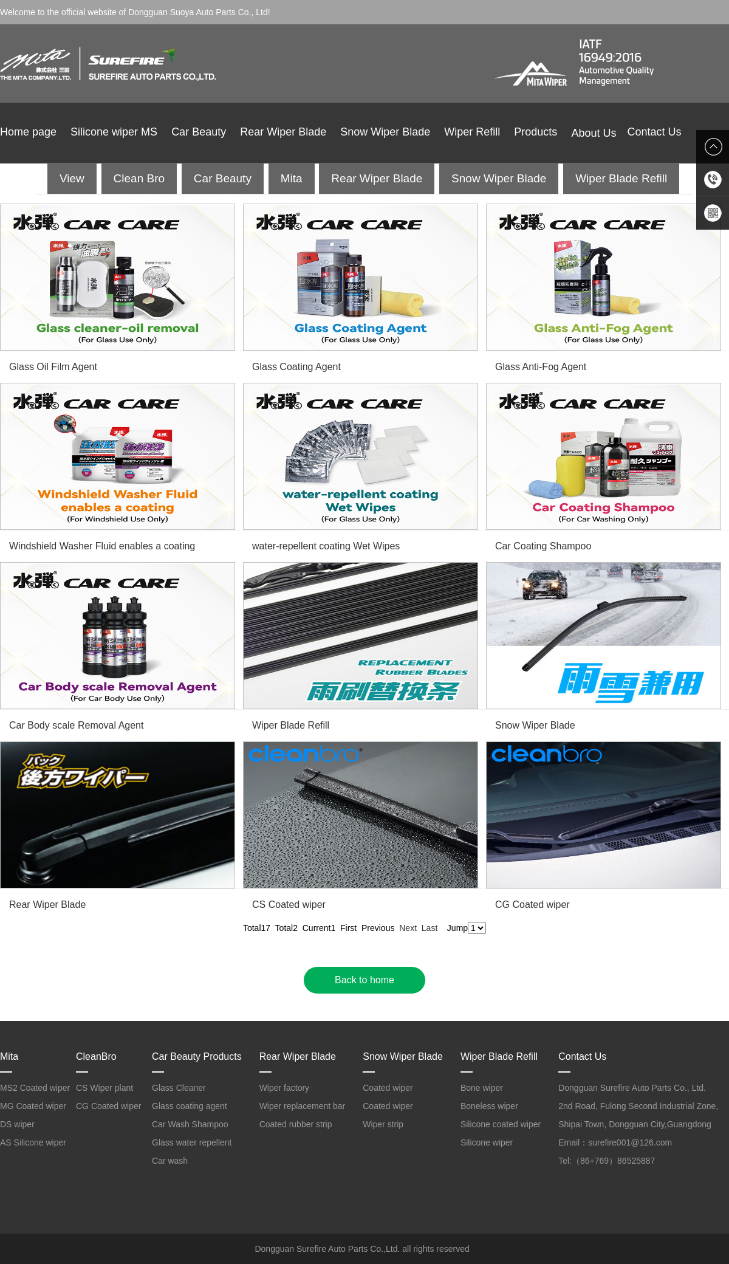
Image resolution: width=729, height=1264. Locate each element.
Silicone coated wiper (500, 1124)
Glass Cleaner (179, 1088)
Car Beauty (198, 132)
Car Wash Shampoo (190, 1124)
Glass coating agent (189, 1106)
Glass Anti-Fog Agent (540, 367)
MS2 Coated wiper (35, 1088)
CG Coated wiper (532, 904)
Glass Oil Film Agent (53, 367)
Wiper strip (383, 1124)
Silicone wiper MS (113, 132)
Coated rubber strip (295, 1124)
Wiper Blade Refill (621, 178)
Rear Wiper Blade (283, 132)
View (72, 178)
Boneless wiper (489, 1106)
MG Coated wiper (33, 1106)
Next (408, 928)
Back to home (364, 980)
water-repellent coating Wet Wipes (326, 546)
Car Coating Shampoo (543, 546)
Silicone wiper (486, 1142)
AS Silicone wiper (33, 1142)
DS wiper (17, 1124)
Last (429, 928)
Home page (28, 132)
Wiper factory (284, 1088)
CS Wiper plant (104, 1088)
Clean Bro (139, 178)
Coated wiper (388, 1088)
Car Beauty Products (197, 1056)
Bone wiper (481, 1088)
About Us (599, 133)
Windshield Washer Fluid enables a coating (102, 546)
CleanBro (96, 1056)
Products (535, 132)
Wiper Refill (472, 132)
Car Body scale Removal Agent (76, 725)
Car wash (170, 1161)
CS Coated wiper (289, 904)
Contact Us (654, 132)
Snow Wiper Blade (385, 132)
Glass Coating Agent (296, 367)
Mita (292, 178)
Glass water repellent (192, 1142)
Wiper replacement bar (302, 1106)
